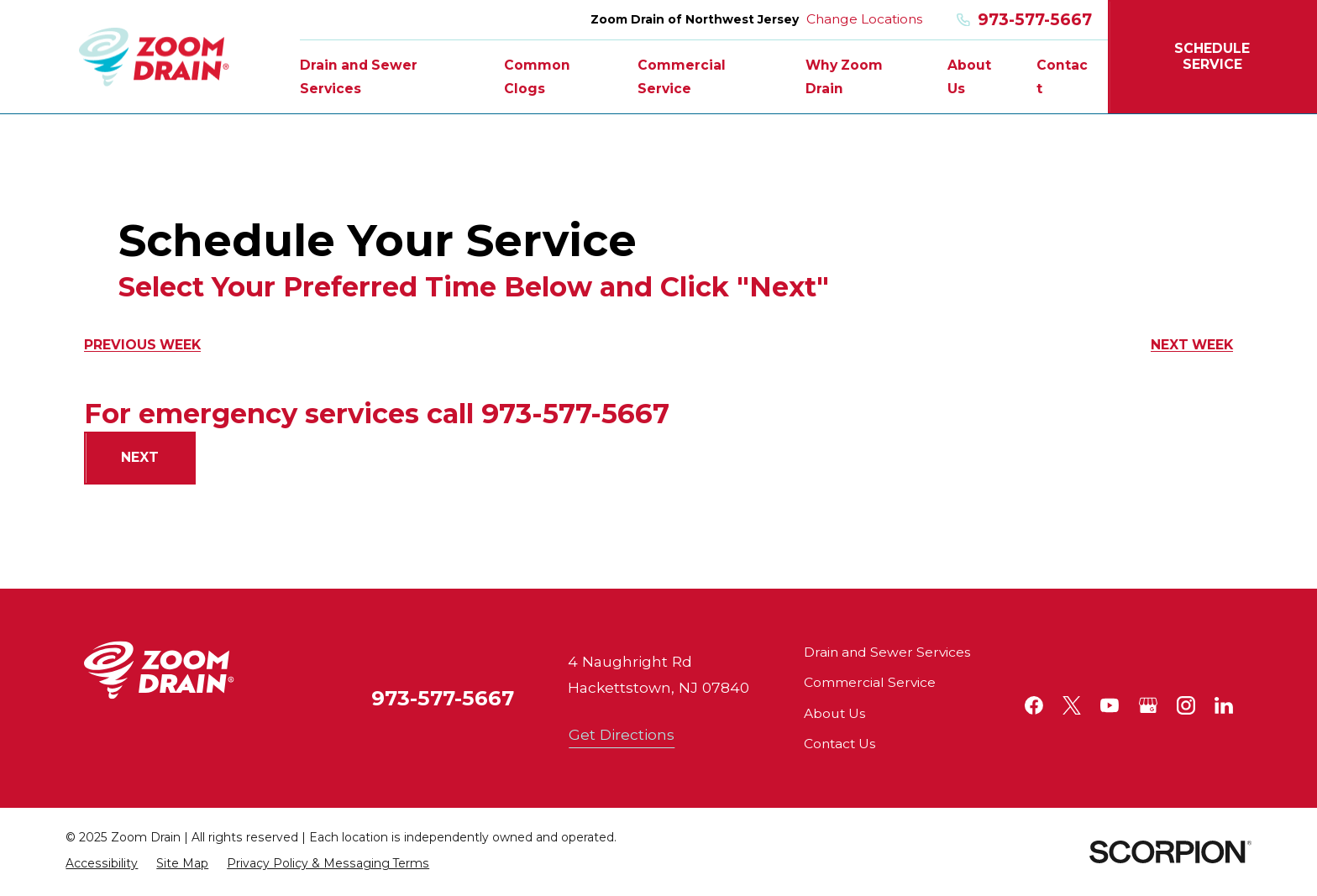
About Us (834, 713)
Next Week (1192, 345)
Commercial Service (870, 682)
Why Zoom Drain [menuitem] (844, 77)
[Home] (154, 56)
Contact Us (839, 744)
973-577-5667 (1024, 20)
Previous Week (142, 345)
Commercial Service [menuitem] (682, 77)
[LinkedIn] (1224, 705)
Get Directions (621, 734)
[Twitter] (1072, 705)
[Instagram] (1186, 705)
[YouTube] (1109, 705)
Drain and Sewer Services (887, 652)
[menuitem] (102, 863)
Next (140, 457)
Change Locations (864, 19)
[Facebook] (1034, 705)
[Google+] (1148, 705)
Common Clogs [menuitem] (537, 77)
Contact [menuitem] (1062, 77)
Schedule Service (1212, 56)
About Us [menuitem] (969, 77)
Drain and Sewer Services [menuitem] (358, 77)
